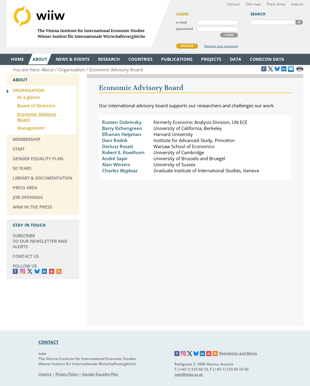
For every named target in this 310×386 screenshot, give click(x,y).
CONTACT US (26, 256)
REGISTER (187, 46)
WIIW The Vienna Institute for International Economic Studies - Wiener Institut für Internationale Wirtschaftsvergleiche (88, 23)
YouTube (51, 271)
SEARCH (299, 22)
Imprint (297, 4)
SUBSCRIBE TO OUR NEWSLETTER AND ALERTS (40, 241)
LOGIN (229, 35)
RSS (58, 271)
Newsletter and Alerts (238, 353)
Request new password (221, 46)
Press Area (276, 4)
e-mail (181, 22)
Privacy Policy (66, 374)
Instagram (183, 353)
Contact (233, 4)
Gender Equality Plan (100, 374)
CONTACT (48, 342)
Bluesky (37, 271)
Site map (253, 4)
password (184, 28)
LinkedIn (44, 271)
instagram (22, 271)
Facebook (15, 271)
